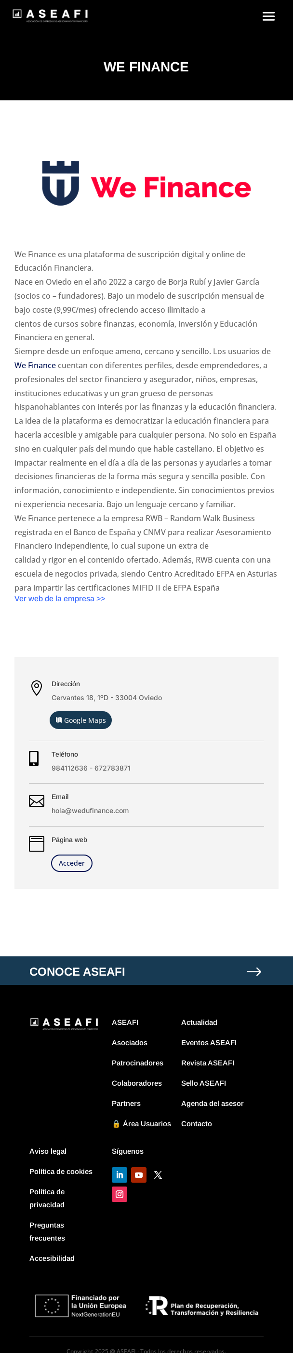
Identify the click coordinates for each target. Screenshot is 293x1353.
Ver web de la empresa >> (59, 598)
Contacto (196, 1123)
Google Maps (85, 720)
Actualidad (199, 1022)
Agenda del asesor (212, 1103)
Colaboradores (137, 1083)
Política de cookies (61, 1171)
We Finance (35, 365)
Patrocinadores (137, 1063)
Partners (126, 1103)
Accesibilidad (52, 1258)
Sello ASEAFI (203, 1083)
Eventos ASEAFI (209, 1042)
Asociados (129, 1042)
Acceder (72, 863)
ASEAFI (125, 1022)
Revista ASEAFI (207, 1063)
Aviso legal (48, 1151)
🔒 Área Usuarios (141, 1123)
